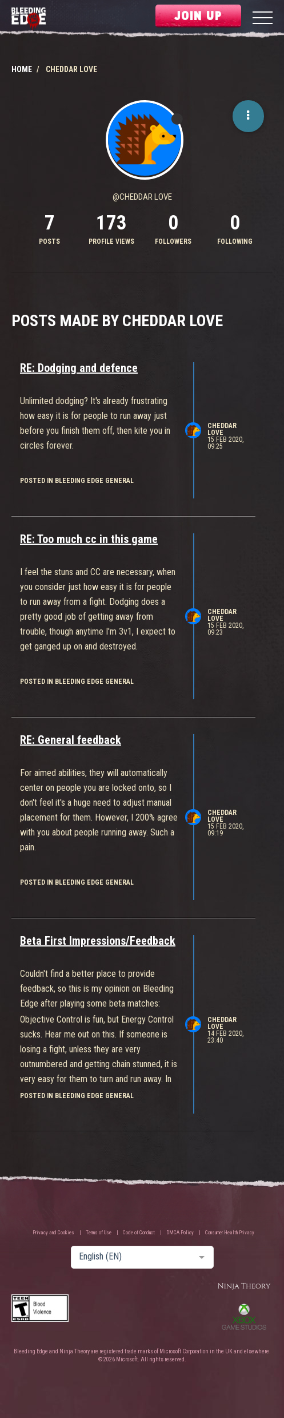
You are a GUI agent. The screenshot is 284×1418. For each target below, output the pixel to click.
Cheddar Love (222, 429)
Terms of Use (98, 1232)
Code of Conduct (139, 1232)
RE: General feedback (70, 740)
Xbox (244, 1316)
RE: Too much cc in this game (89, 539)
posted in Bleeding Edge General (77, 481)
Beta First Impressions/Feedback (97, 941)
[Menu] (263, 19)
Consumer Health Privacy (229, 1232)
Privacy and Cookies (53, 1232)
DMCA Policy (180, 1232)
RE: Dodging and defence (79, 368)
